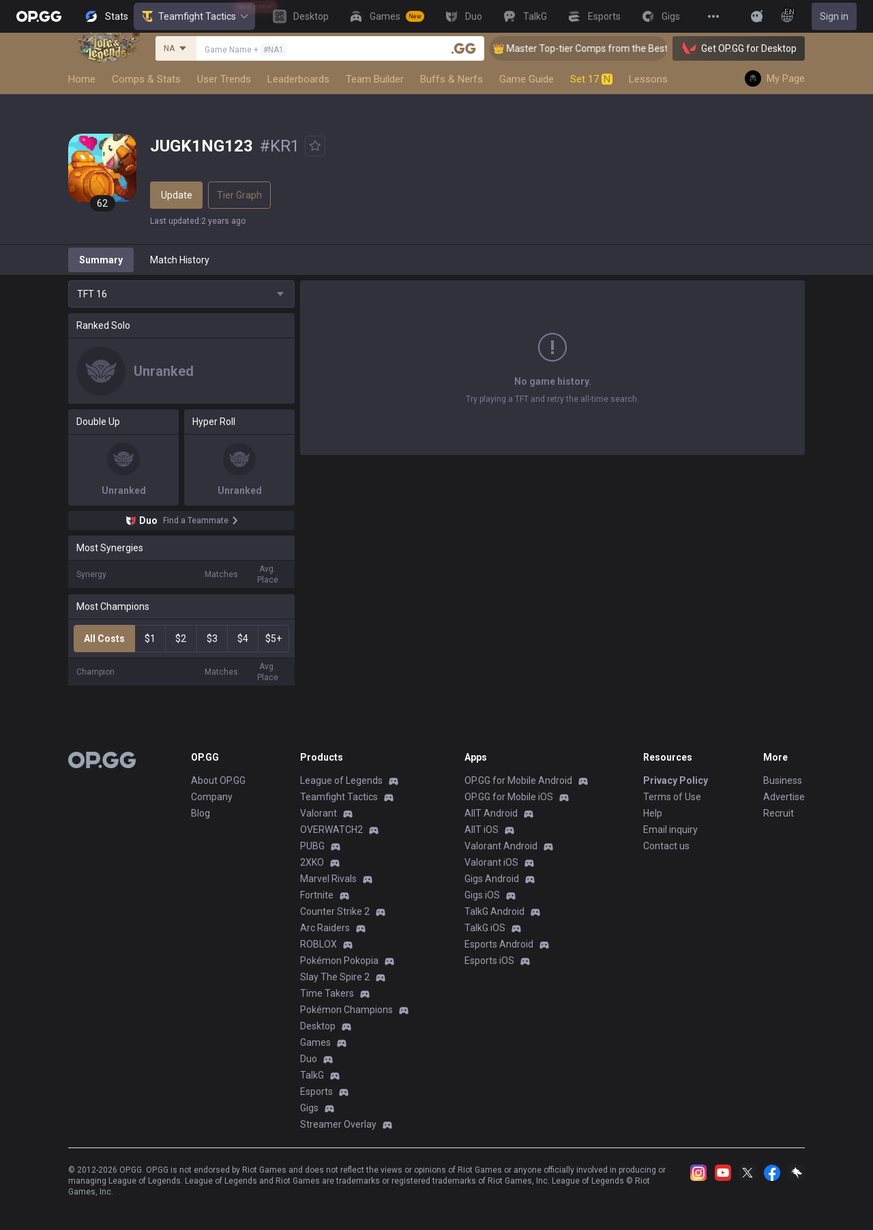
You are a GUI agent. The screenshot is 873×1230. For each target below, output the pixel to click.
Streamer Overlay (338, 1124)
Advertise (784, 796)
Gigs (309, 1107)
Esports (316, 1091)
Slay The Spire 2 (335, 976)
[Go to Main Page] (39, 16)
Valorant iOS (491, 862)
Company (212, 796)
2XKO (312, 862)
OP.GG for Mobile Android (518, 780)
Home (81, 79)
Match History (179, 259)
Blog (200, 813)
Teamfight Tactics (194, 16)
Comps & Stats (146, 79)
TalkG (312, 1075)
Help (652, 813)
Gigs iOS (482, 895)
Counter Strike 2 (335, 911)
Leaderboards (298, 79)
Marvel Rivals (328, 878)
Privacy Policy (675, 780)
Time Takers (327, 993)
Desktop (318, 1026)
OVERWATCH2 (331, 829)
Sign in (834, 16)
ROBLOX (318, 944)
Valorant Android (500, 845)
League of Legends (341, 780)
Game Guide (526, 79)
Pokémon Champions (346, 1009)
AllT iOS (481, 829)
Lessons (648, 79)
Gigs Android (491, 878)
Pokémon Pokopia (339, 960)
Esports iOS (489, 960)
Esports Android (498, 944)
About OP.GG (218, 780)
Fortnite (317, 895)
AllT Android (491, 813)
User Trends (224, 79)
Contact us (666, 845)
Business (782, 780)
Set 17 (591, 79)
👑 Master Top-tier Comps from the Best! (596, 48)
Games (315, 1042)
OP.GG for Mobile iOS (508, 796)
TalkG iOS (484, 927)
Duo (308, 1058)
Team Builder (375, 79)
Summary (101, 259)
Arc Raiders (325, 927)
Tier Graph (239, 195)
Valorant (318, 813)
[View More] (713, 16)
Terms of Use (672, 796)
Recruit (778, 813)
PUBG (312, 845)
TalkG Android (494, 911)
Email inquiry (670, 829)
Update (176, 195)
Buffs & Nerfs (451, 79)
